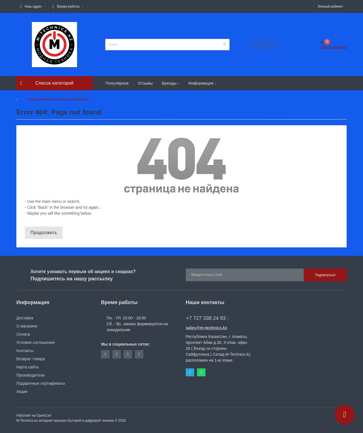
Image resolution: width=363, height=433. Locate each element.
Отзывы (145, 83)
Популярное (117, 83)
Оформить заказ (334, 47)
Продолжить (43, 232)
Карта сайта (27, 367)
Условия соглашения (35, 342)
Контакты (24, 350)
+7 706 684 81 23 (262, 47)
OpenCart (43, 415)
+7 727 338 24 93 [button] (207, 318)
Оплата (23, 334)
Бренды (170, 83)
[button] (32, 6)
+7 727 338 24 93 (262, 41)
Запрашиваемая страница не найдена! (57, 99)
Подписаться (325, 275)
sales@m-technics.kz (206, 328)
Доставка (24, 318)
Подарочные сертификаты (40, 383)
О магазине (26, 326)
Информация (203, 83)
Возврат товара (30, 359)
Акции (21, 391)
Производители (30, 375)
